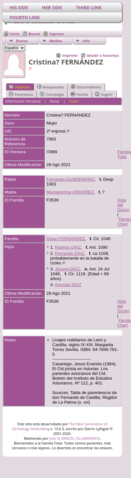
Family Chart (124, 221)
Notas (55, 101)
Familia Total (124, 154)
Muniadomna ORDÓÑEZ (70, 192)
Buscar (34, 33)
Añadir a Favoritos (103, 55)
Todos (74, 101)
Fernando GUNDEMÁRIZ (70, 179)
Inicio (15, 33)
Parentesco (21, 94)
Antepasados (50, 86)
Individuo (19, 86)
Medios (55, 40)
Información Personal (23, 101)
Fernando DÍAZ (69, 253)
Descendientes (86, 86)
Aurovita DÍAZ (68, 284)
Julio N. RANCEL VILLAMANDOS (74, 438)
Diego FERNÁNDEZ (65, 238)
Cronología (52, 94)
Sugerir (104, 94)
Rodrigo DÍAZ (68, 247)
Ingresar (56, 33)
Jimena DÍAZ (67, 269)
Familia (79, 94)
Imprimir (70, 55)
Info (86, 40)
